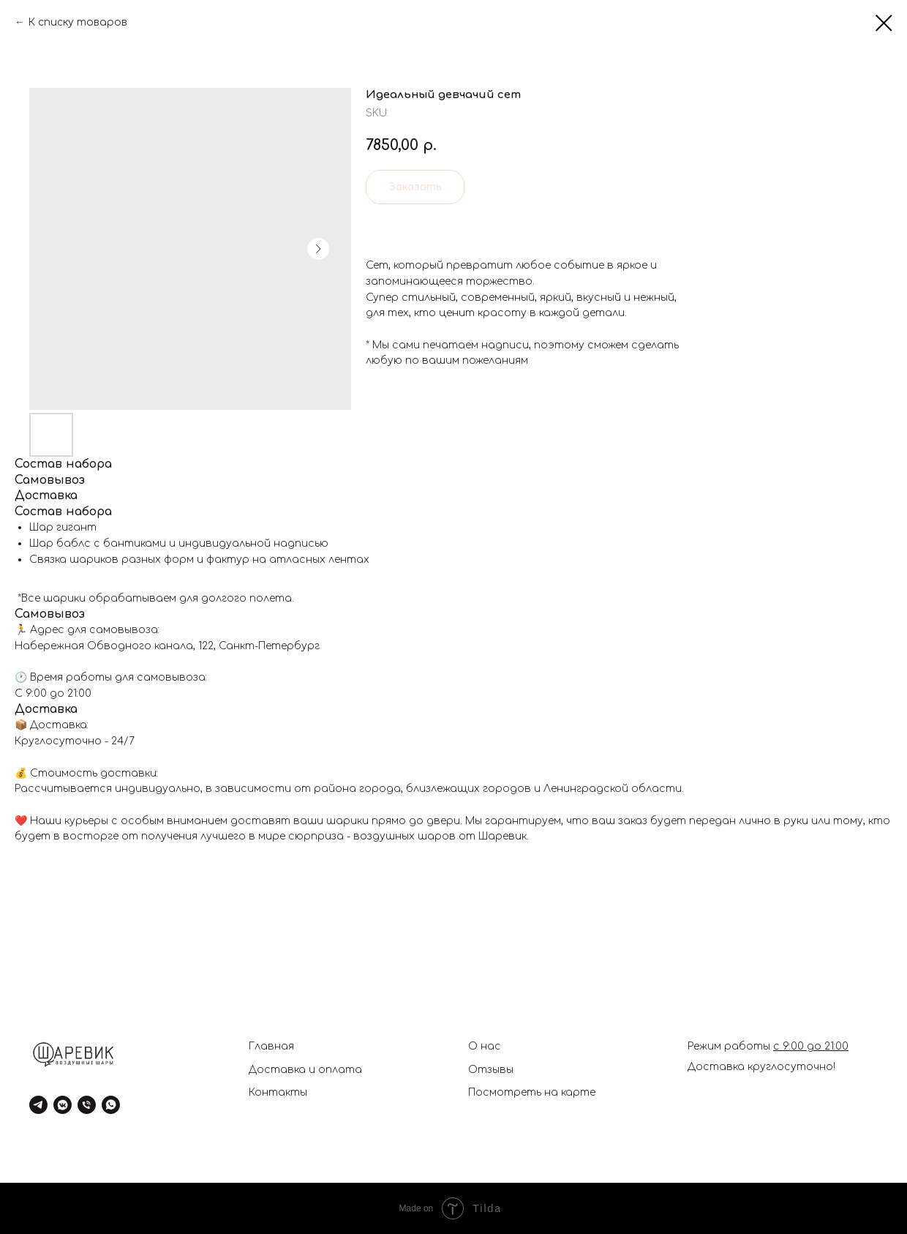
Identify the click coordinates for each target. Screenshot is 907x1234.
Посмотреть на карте (531, 1092)
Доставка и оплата (305, 1069)
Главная (271, 1046)
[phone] (87, 1105)
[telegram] (38, 1105)
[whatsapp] (111, 1105)
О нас (484, 1046)
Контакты (278, 1092)
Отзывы (490, 1069)
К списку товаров (77, 22)
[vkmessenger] (62, 1105)
